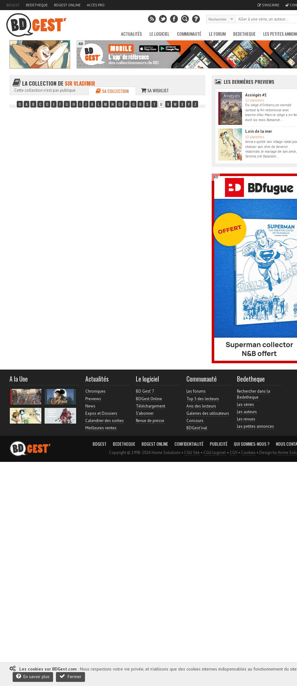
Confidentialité (188, 444)
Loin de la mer (258, 131)
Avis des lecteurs (201, 406)
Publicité (218, 444)
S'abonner (145, 413)
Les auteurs (247, 411)
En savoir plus (33, 676)
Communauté (189, 33)
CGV (233, 452)
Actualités (131, 33)
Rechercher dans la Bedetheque (253, 394)
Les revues (246, 419)
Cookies (248, 452)
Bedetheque (37, 5)
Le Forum (217, 33)
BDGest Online (67, 5)
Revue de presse (150, 420)
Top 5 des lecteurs (202, 398)
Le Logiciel (159, 33)
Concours (194, 420)
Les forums (196, 391)
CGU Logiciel (214, 452)
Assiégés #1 (256, 95)
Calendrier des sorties (104, 420)
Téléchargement (150, 406)
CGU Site (192, 452)
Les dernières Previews (249, 81)
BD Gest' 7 (145, 391)
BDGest (13, 5)
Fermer (70, 676)
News (90, 406)
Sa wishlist (155, 90)
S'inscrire (268, 5)
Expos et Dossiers (101, 413)
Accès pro (96, 5)
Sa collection (112, 91)
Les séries (245, 404)
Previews (93, 398)
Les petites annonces (255, 426)
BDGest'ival (196, 428)
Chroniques (95, 391)
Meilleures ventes (101, 428)
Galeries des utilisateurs (207, 413)
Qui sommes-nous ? (252, 444)
